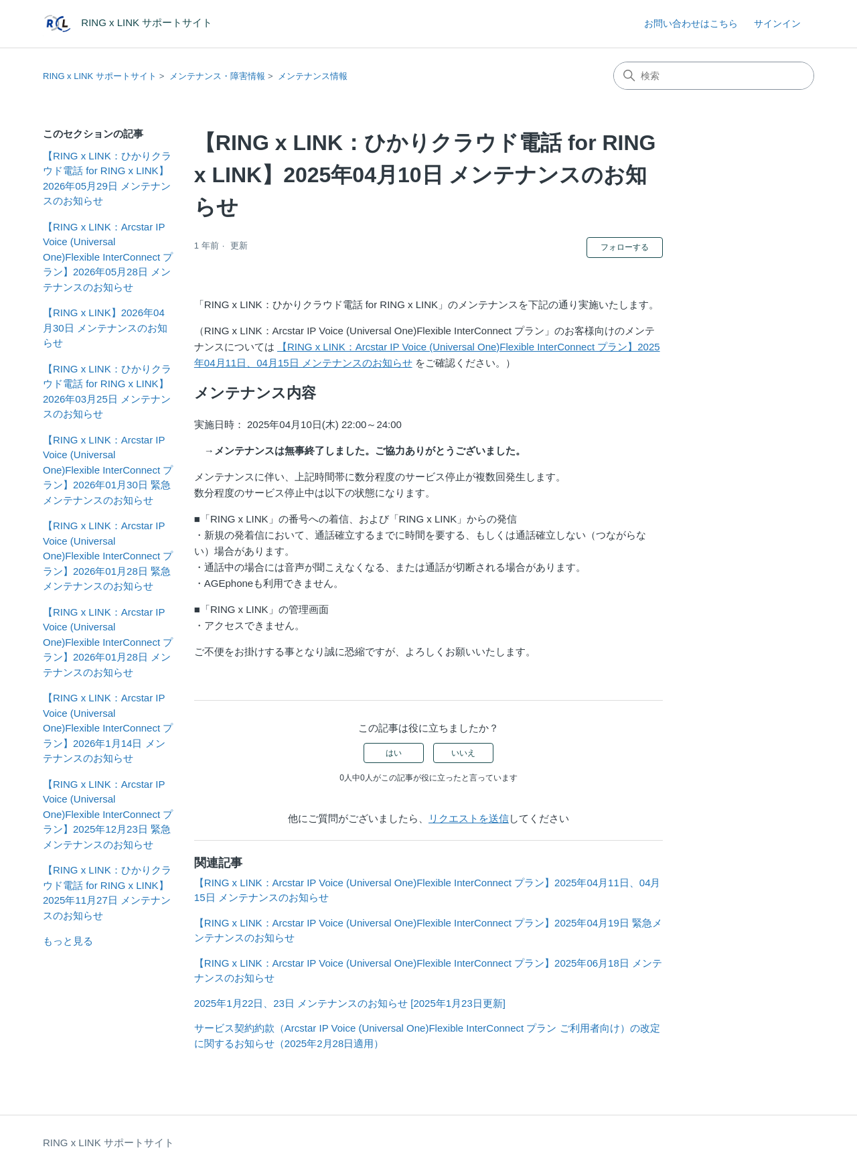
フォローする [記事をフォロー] (625, 247)
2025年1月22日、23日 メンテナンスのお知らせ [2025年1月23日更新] (349, 1003)
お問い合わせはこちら (691, 23)
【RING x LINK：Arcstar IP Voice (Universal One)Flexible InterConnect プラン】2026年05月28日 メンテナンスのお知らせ (108, 257)
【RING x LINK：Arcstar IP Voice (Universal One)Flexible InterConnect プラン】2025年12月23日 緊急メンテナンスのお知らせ (108, 814)
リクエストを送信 (468, 818)
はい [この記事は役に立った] (394, 753)
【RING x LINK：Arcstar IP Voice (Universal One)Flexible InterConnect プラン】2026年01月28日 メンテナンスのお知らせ (108, 642)
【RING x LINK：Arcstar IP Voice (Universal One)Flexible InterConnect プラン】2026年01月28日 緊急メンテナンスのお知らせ (108, 556)
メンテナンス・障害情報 (217, 76)
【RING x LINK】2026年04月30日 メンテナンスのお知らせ (105, 327)
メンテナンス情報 (312, 76)
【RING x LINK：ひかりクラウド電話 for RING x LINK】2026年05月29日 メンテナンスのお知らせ (107, 178)
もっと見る (68, 941)
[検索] (713, 75)
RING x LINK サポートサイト (100, 76)
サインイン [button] (777, 23)
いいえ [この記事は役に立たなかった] (463, 753)
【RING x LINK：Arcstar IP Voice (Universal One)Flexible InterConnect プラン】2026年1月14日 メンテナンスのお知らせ (108, 728)
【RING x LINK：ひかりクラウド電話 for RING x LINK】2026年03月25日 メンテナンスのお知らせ (107, 391)
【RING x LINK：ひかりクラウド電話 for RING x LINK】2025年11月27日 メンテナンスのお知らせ (107, 892)
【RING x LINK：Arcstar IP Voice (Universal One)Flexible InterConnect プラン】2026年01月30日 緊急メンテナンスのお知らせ (108, 470)
